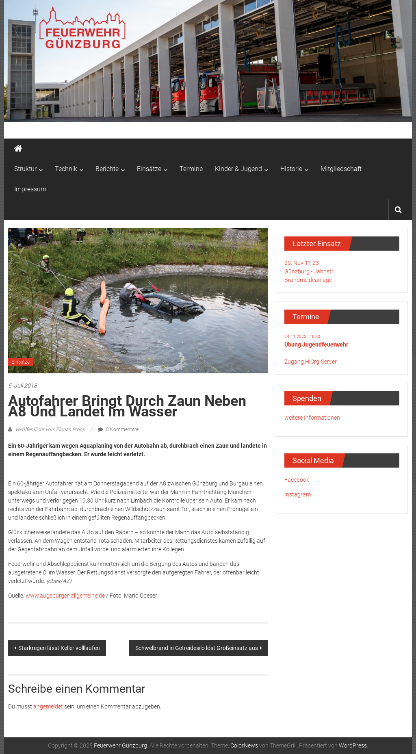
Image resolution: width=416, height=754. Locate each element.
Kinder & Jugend (238, 169)
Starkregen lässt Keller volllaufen (59, 648)
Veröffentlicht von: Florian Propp (50, 429)
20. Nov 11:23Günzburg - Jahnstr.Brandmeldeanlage (309, 271)
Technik (66, 169)
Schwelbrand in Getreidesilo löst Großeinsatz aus (196, 648)
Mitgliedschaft (341, 169)
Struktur (25, 169)
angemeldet (48, 706)
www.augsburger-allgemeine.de (65, 595)
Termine (191, 169)
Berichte (107, 169)
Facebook (296, 480)
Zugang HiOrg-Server (310, 361)
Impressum (30, 189)
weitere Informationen (312, 417)
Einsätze (149, 169)
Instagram (297, 494)
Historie (291, 169)
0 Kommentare (118, 429)
